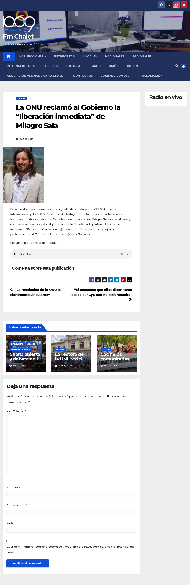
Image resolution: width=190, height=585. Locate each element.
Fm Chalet (18, 36)
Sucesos (50, 66)
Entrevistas (64, 56)
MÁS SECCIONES (31, 56)
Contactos (83, 75)
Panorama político (20, 349)
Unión (114, 66)
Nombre (13, 487)
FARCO (95, 66)
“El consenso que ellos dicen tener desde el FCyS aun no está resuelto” (101, 294)
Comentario (16, 410)
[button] (176, 66)
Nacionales (115, 56)
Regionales (142, 56)
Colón (132, 66)
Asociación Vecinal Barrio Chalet (36, 75)
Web (9, 523)
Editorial (74, 66)
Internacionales (21, 66)
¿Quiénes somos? (115, 75)
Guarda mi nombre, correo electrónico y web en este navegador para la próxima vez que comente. (70, 549)
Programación (150, 75)
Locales (90, 56)
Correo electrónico (21, 505)
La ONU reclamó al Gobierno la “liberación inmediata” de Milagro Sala (68, 116)
